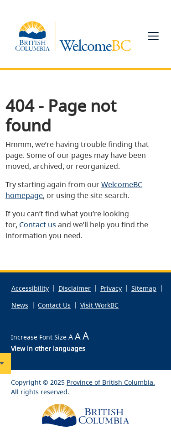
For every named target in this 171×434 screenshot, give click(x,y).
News (19, 305)
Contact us (37, 225)
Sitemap (143, 288)
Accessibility (30, 288)
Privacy (111, 288)
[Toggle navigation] (153, 36)
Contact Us (54, 305)
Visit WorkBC (99, 305)
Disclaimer (74, 288)
